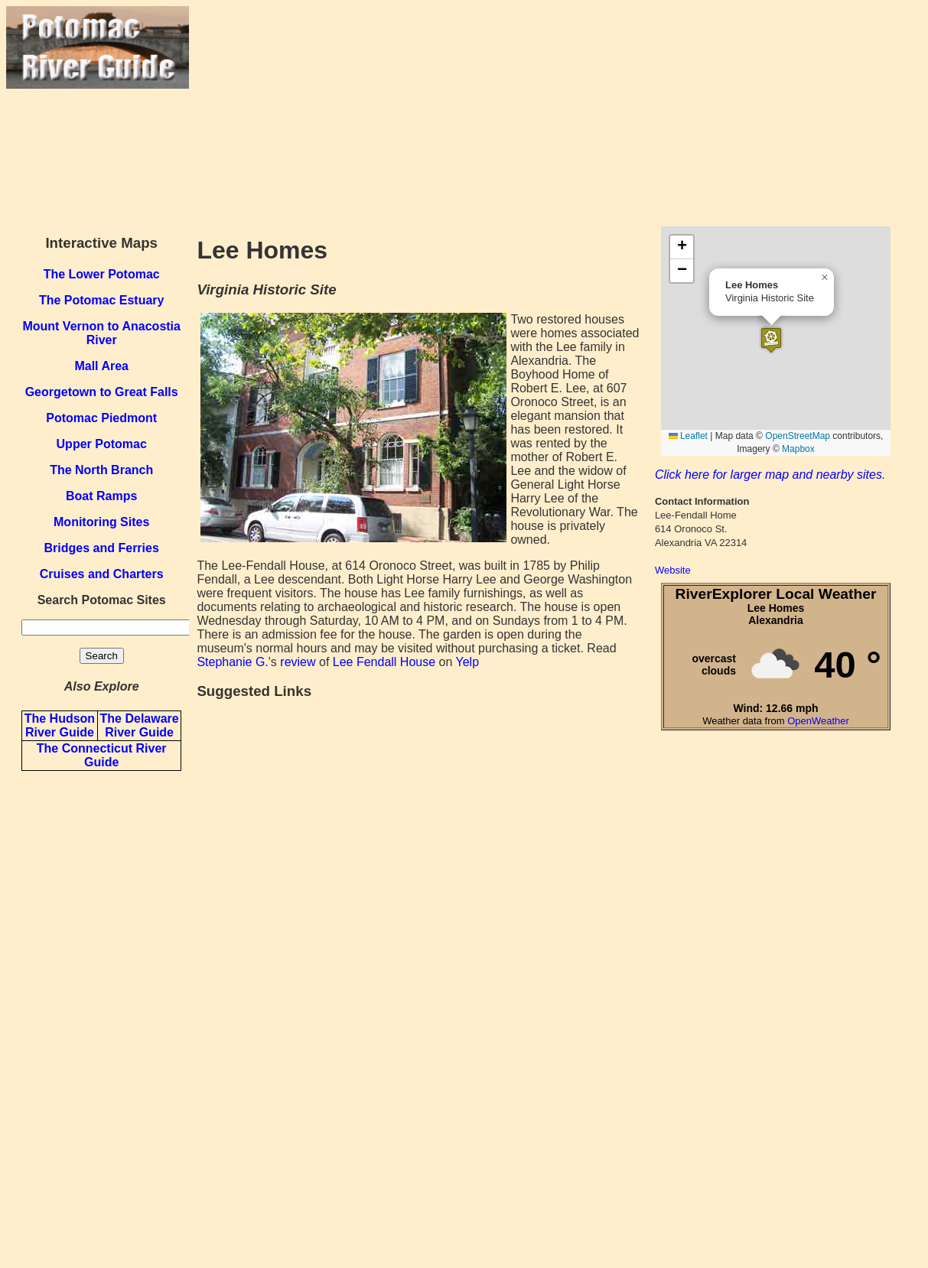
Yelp (467, 661)
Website (673, 570)
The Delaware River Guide (139, 725)
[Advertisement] (555, 113)
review (297, 661)
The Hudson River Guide (59, 725)
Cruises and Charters (102, 573)
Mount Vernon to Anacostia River (101, 333)
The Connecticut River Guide (102, 755)
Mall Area (101, 365)
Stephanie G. (232, 661)
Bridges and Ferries (101, 547)
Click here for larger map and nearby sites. (770, 474)
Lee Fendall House (384, 661)
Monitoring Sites (101, 521)
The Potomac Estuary (101, 300)
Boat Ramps (101, 495)
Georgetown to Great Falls (101, 391)
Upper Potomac (102, 443)
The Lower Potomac (102, 274)
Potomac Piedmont (101, 417)
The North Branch (101, 469)
